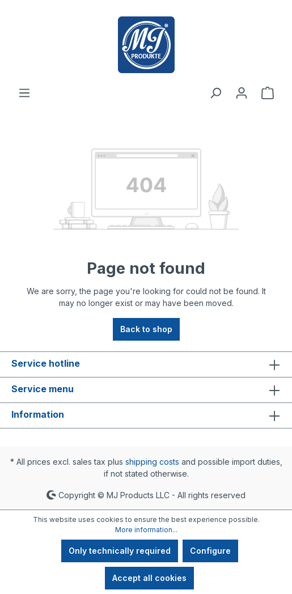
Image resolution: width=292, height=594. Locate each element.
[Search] (215, 93)
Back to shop (146, 329)
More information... (146, 529)
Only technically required (120, 550)
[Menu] (24, 93)
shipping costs (152, 461)
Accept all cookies (149, 578)
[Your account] (241, 93)
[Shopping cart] (268, 93)
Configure (210, 550)
